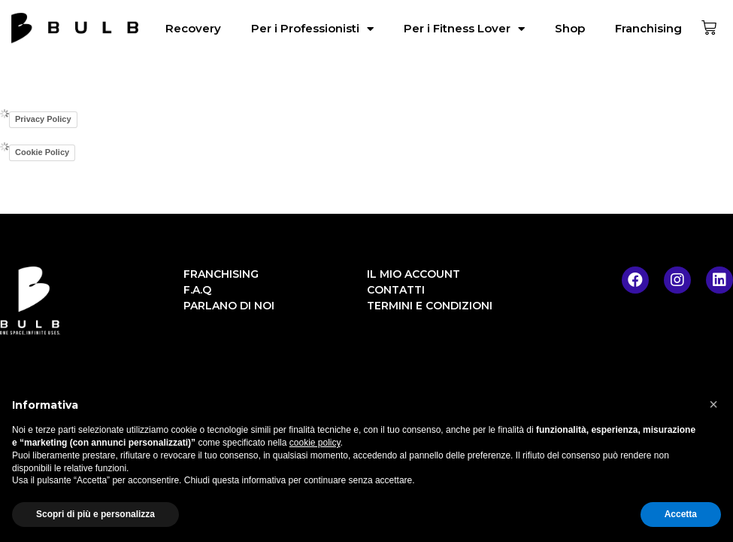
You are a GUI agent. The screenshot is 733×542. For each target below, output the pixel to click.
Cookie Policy (42, 152)
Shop (570, 28)
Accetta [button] (681, 514)
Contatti (396, 290)
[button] (713, 404)
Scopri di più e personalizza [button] (95, 514)
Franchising (648, 28)
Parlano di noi (228, 305)
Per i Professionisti (312, 29)
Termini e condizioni (429, 305)
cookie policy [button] (315, 442)
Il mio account (413, 274)
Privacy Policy (43, 118)
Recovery (193, 28)
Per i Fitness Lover (464, 29)
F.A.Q (197, 290)
